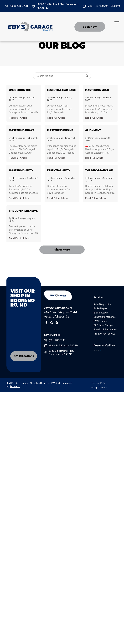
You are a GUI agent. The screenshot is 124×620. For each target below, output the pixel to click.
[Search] (62, 76)
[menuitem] (99, 383)
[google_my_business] (51, 323)
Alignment (93, 130)
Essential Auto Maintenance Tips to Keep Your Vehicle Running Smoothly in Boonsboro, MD (60, 170)
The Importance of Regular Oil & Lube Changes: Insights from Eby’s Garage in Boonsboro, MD (99, 170)
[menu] (117, 23)
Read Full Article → (19, 117)
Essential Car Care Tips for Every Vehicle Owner (61, 90)
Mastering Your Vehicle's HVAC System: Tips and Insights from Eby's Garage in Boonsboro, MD (99, 90)
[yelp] (56, 323)
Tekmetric (15, 386)
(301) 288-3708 (19, 5)
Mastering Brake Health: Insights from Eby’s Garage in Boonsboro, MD (23, 130)
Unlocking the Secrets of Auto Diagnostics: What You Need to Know (22, 90)
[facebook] (46, 323)
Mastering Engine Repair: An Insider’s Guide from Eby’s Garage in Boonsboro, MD (61, 130)
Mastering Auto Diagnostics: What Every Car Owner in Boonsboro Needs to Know (23, 170)
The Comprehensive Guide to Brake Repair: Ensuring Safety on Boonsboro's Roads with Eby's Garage (24, 210)
